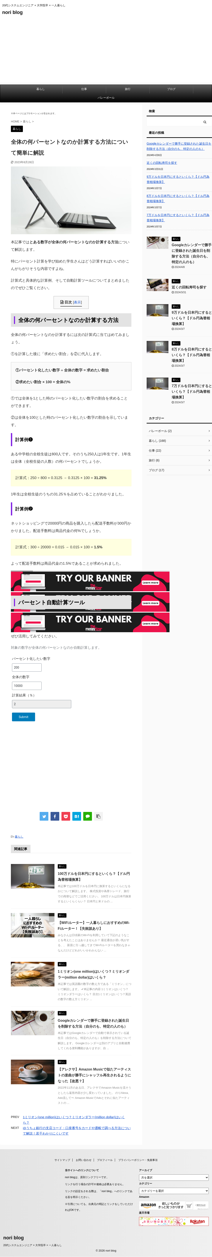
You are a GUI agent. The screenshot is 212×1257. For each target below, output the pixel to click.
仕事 (84, 89)
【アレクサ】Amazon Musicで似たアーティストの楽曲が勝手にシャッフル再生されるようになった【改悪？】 (94, 1075)
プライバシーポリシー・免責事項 (138, 1160)
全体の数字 (20, 677)
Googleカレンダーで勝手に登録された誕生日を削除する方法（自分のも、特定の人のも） (179, 146)
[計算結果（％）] (41, 704)
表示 (77, 302)
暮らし (40, 89)
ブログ (171, 89)
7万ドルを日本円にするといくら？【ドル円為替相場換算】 (178, 217)
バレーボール (106, 97)
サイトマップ (62, 1160)
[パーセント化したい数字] (27, 667)
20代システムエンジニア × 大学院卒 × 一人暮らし (32, 1245)
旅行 (128, 89)
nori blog (12, 12)
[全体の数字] (27, 686)
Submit (23, 717)
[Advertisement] (106, 51)
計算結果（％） (24, 695)
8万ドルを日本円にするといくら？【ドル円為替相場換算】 (178, 198)
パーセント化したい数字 (31, 659)
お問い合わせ (84, 1160)
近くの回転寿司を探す (162, 162)
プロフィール (105, 1160)
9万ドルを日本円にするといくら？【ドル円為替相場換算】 (178, 179)
